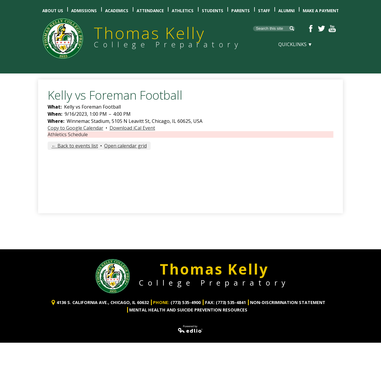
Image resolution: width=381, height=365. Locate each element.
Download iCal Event (132, 128)
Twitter (321, 28)
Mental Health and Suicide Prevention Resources (188, 304)
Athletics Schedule (68, 134)
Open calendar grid (125, 145)
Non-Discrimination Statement (287, 297)
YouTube (332, 28)
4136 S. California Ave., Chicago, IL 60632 (103, 297)
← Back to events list (74, 145)
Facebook (310, 28)
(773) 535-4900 (186, 297)
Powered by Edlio (190, 323)
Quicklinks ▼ (295, 44)
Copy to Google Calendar (75, 128)
